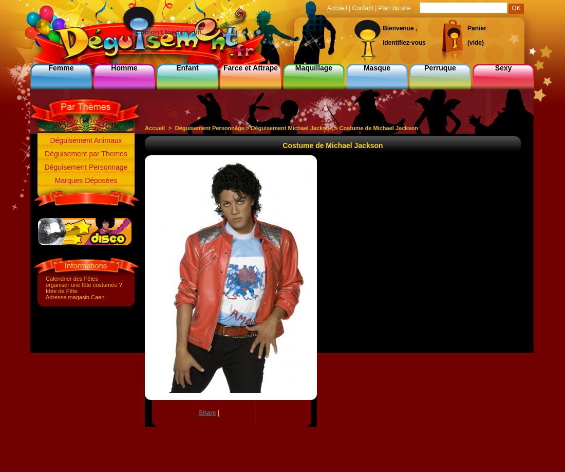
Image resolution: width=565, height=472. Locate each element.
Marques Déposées (86, 180)
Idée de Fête (62, 291)
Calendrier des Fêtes (72, 279)
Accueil (155, 128)
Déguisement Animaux (86, 140)
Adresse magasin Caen (75, 297)
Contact (362, 8)
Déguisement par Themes (86, 154)
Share (207, 412)
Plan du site (395, 8)
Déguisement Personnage (86, 167)
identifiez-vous (404, 42)
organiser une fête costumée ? (84, 285)
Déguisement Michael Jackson (292, 128)
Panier (476, 28)
